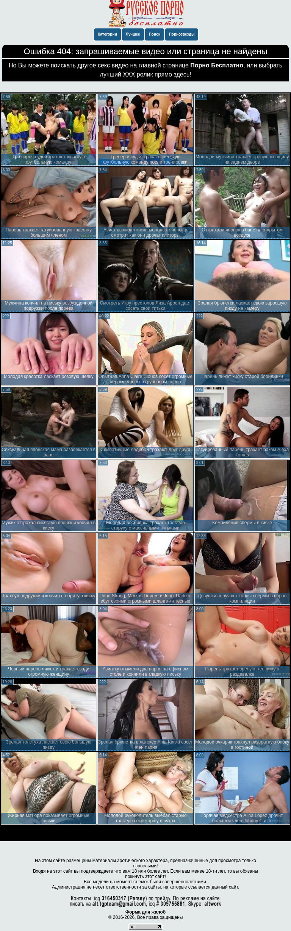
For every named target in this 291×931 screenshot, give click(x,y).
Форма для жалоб (145, 912)
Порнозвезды (182, 34)
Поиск (154, 34)
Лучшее (133, 34)
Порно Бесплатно (216, 65)
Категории (107, 34)
